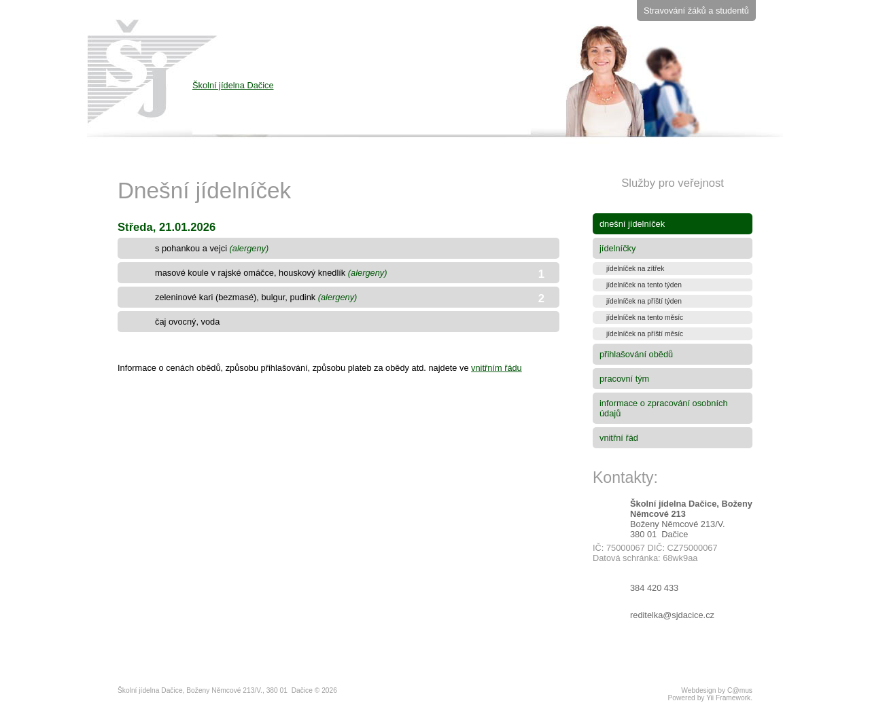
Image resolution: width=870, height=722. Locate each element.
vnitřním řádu (496, 368)
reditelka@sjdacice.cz (672, 615)
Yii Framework (728, 698)
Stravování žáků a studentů (696, 10)
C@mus (739, 690)
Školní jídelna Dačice (361, 107)
